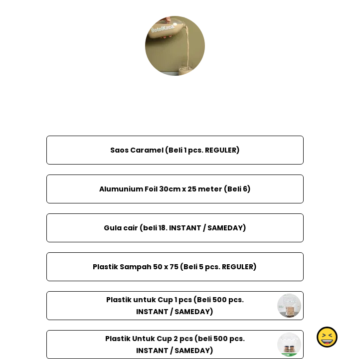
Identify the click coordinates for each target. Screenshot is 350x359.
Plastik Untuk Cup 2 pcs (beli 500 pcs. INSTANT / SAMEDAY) (175, 345)
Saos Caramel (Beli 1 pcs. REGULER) (175, 150)
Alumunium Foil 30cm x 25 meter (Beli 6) (175, 189)
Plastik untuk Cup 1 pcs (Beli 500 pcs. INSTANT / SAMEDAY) (175, 306)
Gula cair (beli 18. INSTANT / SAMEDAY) (175, 228)
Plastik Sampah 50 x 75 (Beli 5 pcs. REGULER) (175, 267)
